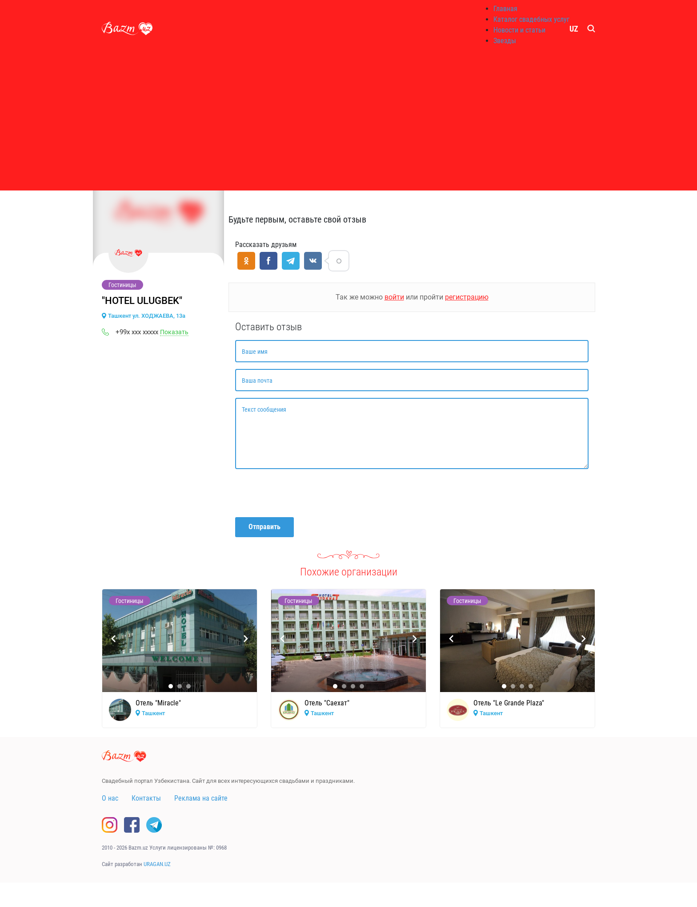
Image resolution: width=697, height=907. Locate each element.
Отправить (264, 526)
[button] (170, 686)
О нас (110, 798)
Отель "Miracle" (158, 703)
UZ (573, 28)
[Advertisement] (348, 120)
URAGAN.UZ (157, 864)
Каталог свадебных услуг (531, 19)
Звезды (504, 40)
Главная (505, 8)
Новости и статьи (519, 30)
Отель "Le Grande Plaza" (508, 703)
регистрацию (467, 297)
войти (394, 297)
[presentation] (302, 493)
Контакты (146, 798)
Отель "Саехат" (326, 703)
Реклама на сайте (201, 798)
